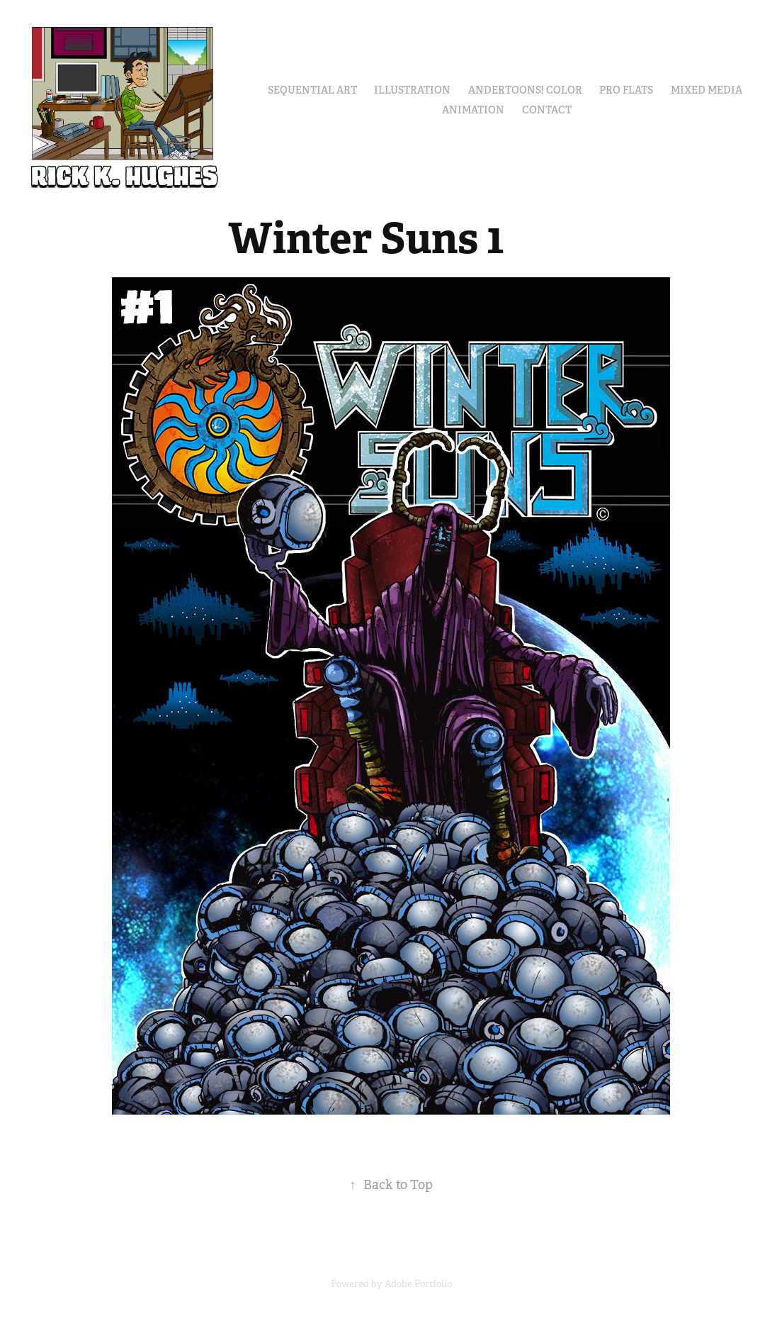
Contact (547, 110)
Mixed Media (706, 90)
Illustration (412, 90)
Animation (473, 110)
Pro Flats (626, 90)
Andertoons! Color (525, 90)
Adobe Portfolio (418, 1284)
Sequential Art (312, 90)
